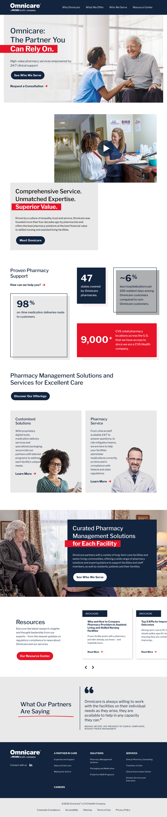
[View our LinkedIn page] (30, 765)
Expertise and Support (64, 759)
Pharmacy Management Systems (101, 761)
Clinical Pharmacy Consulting (139, 759)
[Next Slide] (93, 667)
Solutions (96, 753)
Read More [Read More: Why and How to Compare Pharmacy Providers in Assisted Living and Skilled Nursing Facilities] (95, 651)
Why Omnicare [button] (71, 7)
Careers (59, 787)
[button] (105, 148)
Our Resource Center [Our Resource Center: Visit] (35, 656)
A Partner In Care (65, 753)
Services (131, 753)
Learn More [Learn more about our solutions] (25, 473)
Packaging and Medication (102, 768)
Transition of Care (134, 765)
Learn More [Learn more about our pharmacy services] (101, 481)
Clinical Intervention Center (138, 771)
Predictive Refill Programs (102, 774)
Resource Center (143, 7)
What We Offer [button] (95, 7)
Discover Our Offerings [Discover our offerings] (30, 396)
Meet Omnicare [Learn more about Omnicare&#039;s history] (31, 240)
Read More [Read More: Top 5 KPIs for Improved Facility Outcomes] (149, 651)
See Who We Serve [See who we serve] (27, 75)
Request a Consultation (29, 86)
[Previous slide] (86, 667)
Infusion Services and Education (136, 779)
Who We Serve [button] (118, 7)
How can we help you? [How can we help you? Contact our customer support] (27, 285)
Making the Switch (62, 771)
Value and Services (62, 765)
